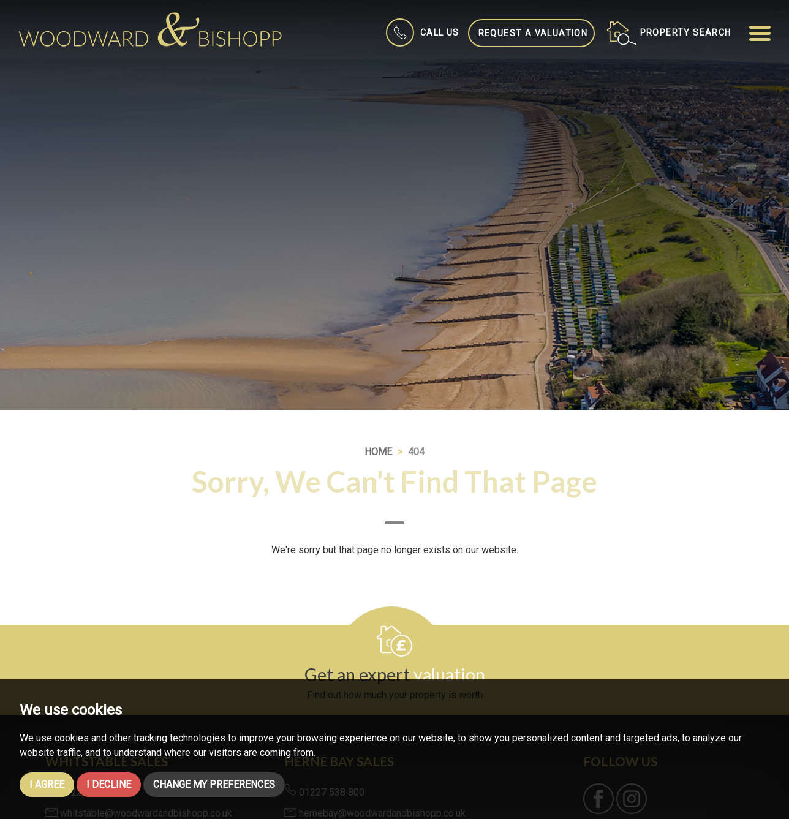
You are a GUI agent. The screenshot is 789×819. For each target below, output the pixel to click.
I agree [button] (46, 784)
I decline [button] (108, 784)
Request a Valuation (533, 33)
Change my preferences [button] (214, 784)
